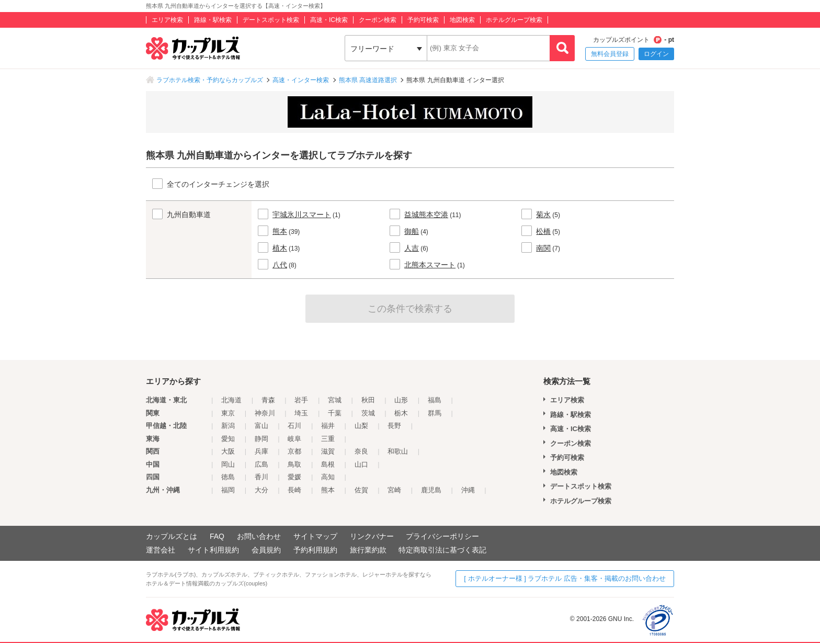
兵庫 (261, 451)
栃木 (401, 413)
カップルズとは (171, 536)
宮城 (334, 400)
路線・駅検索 (213, 20)
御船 (411, 231)
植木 (279, 248)
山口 (361, 464)
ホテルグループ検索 (514, 20)
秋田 (368, 400)
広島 (261, 464)
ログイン (656, 54)
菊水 (543, 214)
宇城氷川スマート (301, 214)
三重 (328, 439)
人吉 (411, 248)
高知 (328, 477)
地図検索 (462, 20)
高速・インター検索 (300, 80)
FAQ (217, 536)
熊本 (279, 231)
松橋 (543, 231)
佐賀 (361, 490)
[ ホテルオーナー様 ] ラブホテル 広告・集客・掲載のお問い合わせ (565, 578)
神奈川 (265, 413)
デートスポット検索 (271, 20)
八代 (279, 265)
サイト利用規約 (213, 550)
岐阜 (294, 439)
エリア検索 (167, 20)
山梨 (361, 426)
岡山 (228, 464)
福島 (434, 400)
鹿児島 (431, 490)
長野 (394, 426)
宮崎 (394, 490)
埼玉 (301, 413)
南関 (543, 248)
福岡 (228, 490)
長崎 (294, 490)
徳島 (228, 477)
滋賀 (328, 451)
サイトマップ (315, 536)
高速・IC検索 (329, 20)
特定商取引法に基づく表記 (442, 550)
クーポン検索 (377, 20)
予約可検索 (423, 20)
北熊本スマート (429, 265)
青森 (268, 400)
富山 (261, 426)
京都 (294, 451)
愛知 (228, 439)
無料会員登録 (610, 54)
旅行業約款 (368, 550)
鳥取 (294, 464)
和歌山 (398, 451)
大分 (261, 490)
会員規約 (266, 550)
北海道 (231, 400)
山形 (401, 400)
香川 (261, 477)
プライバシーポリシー (442, 536)
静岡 (261, 439)
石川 (294, 426)
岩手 (301, 400)
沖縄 (468, 490)
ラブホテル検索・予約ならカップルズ (209, 80)
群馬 (434, 413)
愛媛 (294, 477)
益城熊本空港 (426, 214)
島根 (328, 464)
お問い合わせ (259, 536)
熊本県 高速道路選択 (368, 80)
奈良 (361, 451)
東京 (228, 413)
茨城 (368, 413)
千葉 (334, 413)
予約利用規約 (315, 550)
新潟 (228, 426)
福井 (328, 426)
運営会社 (160, 550)
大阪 (228, 451)
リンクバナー (372, 536)
